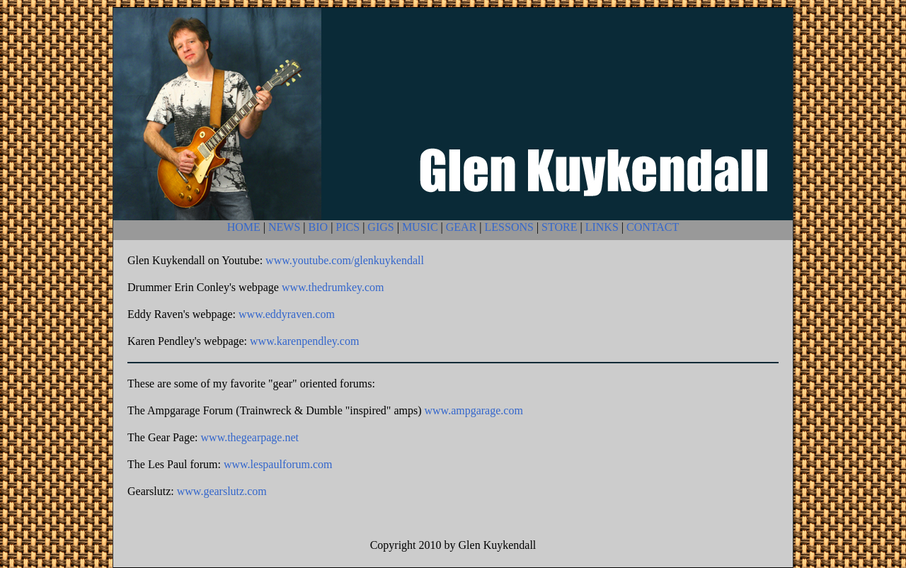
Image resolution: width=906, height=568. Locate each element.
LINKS (602, 227)
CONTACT (652, 227)
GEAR (461, 227)
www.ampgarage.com (474, 410)
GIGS (380, 227)
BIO (318, 227)
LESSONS (509, 227)
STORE (559, 227)
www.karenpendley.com (304, 341)
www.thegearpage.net (250, 437)
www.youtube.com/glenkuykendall (344, 260)
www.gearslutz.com (222, 491)
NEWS (284, 227)
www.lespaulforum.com (278, 464)
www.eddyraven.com (287, 314)
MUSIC (420, 227)
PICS (348, 227)
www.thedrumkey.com (333, 287)
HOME (243, 227)
